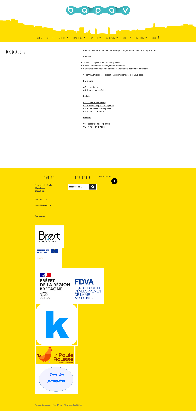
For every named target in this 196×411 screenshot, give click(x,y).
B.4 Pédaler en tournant (93, 111)
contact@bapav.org (43, 205)
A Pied (127, 37)
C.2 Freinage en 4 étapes (94, 127)
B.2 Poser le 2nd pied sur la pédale (98, 105)
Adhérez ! (155, 37)
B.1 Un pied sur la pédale (94, 102)
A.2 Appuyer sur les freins (94, 90)
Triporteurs (79, 37)
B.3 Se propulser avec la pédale (97, 108)
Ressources (141, 37)
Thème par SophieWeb (73, 405)
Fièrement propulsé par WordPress (49, 405)
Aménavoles (112, 37)
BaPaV (51, 37)
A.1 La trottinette (90, 87)
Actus (39, 37)
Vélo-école (96, 37)
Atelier (63, 37)
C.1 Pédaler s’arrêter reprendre (96, 124)
